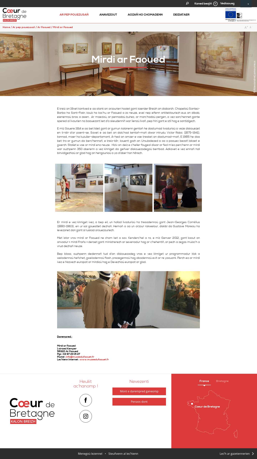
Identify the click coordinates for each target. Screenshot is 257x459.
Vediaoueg (227, 3)
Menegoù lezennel (90, 454)
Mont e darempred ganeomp (139, 391)
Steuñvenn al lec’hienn (123, 454)
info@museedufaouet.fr (80, 357)
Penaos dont (139, 402)
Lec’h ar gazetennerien (235, 454)
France (204, 381)
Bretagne (222, 381)
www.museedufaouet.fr (94, 359)
